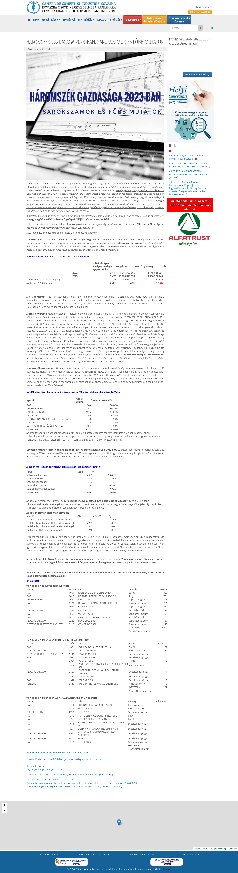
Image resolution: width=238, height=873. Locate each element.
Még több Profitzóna (197, 74)
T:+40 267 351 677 (202, 6)
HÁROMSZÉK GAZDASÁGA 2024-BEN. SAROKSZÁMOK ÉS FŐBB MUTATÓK (189, 165)
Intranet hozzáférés (200, 12)
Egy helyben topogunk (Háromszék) (45, 769)
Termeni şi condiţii (47, 854)
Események (69, 19)
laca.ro (166, 869)
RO (205, 27)
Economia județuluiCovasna (179, 19)
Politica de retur (190, 854)
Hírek (36, 19)
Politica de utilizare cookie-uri (95, 854)
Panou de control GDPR (142, 854)
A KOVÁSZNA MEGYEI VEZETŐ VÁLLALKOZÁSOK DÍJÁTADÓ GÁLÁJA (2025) (188, 174)
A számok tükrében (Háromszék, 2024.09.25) (50, 779)
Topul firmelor (133, 20)
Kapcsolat (101, 19)
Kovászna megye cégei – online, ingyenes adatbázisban (186, 157)
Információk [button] (86, 19)
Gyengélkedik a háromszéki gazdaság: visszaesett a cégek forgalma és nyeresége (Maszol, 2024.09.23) (81, 783)
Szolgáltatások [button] (51, 19)
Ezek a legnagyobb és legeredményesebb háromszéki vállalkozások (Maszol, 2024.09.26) (74, 786)
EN (211, 27)
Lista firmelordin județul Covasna (154, 19)
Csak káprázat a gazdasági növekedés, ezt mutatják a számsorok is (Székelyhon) (69, 774)
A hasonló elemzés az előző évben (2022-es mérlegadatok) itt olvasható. (65, 759)
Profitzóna (116, 19)
